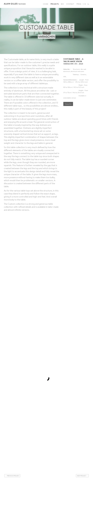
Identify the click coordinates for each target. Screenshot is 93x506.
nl (88, 4)
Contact (70, 4)
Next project (81, 476)
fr (85, 4)
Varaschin (68, 104)
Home (45, 4)
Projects (54, 4)
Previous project (13, 476)
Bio (62, 4)
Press (78, 4)
